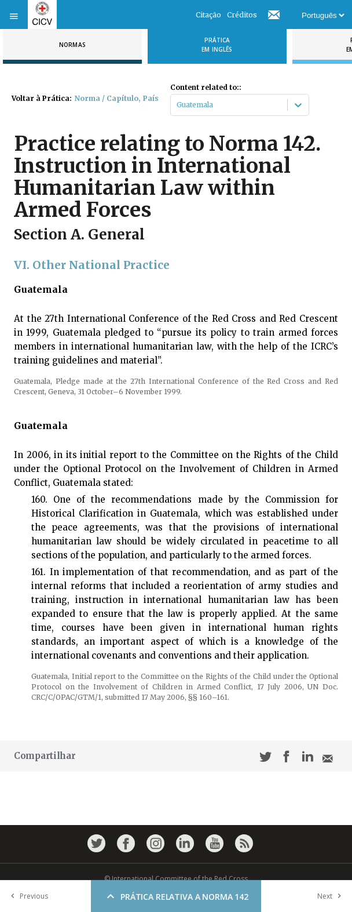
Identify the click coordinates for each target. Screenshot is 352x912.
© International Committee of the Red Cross (176, 879)
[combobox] (177, 105)
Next (331, 896)
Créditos (242, 14)
